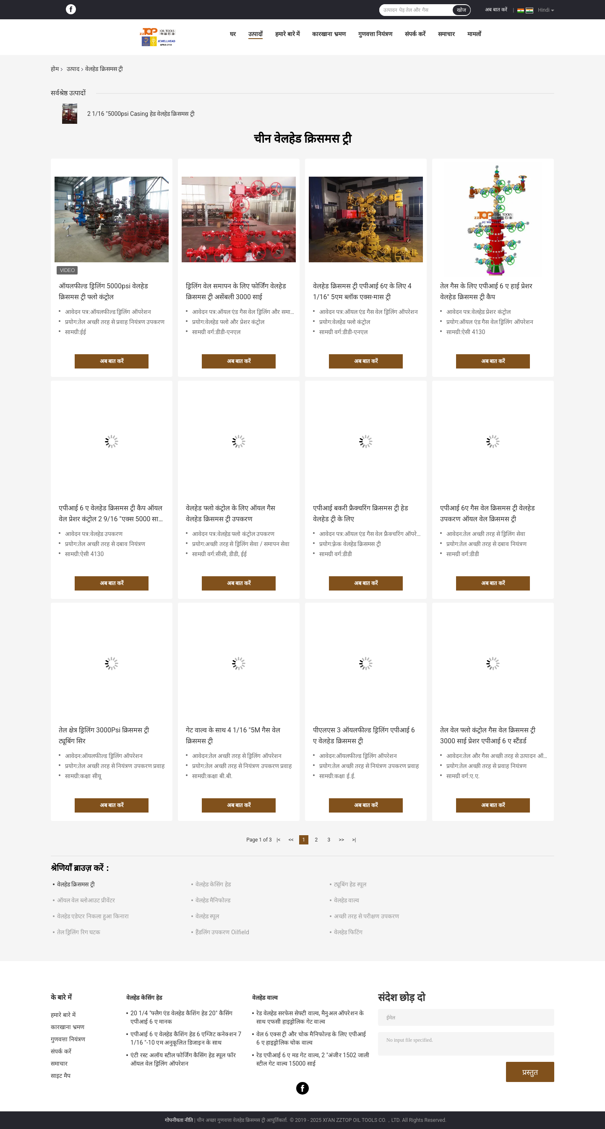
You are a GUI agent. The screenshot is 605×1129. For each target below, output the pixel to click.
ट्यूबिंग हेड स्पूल (350, 884)
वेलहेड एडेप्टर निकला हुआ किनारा (93, 916)
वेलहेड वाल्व (346, 900)
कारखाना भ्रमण (328, 34)
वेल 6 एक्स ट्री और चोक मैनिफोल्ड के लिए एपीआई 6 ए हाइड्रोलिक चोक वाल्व (311, 1038)
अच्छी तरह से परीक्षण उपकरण (366, 916)
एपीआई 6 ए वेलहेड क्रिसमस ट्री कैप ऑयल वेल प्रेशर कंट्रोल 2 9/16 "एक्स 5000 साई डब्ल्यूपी (110, 514)
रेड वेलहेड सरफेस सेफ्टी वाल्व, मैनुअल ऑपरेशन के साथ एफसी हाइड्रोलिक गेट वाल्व (310, 1017)
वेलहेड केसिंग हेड (213, 884)
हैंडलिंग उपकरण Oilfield (222, 932)
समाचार (446, 34)
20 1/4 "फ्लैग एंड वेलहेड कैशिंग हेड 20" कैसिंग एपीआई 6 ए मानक (181, 1017)
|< (278, 840)
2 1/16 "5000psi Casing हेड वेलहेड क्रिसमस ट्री (141, 113)
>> (341, 840)
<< (291, 840)
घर (233, 34)
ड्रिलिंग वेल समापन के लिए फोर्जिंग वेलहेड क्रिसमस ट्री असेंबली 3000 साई (236, 291)
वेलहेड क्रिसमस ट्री (76, 884)
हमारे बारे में (287, 34)
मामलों (474, 34)
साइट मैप (60, 1075)
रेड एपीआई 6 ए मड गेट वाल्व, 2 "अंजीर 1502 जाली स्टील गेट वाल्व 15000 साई (312, 1059)
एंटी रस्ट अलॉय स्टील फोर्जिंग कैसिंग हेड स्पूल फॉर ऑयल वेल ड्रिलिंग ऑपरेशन (183, 1059)
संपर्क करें (415, 34)
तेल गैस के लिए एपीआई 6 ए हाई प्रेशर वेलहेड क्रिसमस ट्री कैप (486, 291)
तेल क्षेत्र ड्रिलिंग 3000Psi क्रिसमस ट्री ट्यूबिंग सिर (104, 735)
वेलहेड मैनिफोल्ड (213, 900)
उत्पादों (255, 34)
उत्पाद (73, 68)
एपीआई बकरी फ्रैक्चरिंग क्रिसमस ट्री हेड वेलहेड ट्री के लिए (360, 513)
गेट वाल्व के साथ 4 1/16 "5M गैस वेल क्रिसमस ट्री (233, 735)
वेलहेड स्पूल (207, 916)
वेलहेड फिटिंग (348, 932)
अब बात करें (496, 10)
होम (55, 68)
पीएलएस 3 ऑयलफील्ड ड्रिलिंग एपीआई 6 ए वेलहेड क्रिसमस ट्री (364, 735)
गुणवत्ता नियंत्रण (375, 34)
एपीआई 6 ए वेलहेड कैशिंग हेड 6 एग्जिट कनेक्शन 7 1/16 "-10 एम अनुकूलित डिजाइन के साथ (185, 1038)
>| (354, 840)
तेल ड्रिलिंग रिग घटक (78, 932)
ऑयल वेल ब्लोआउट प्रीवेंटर (86, 900)
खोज (461, 10)
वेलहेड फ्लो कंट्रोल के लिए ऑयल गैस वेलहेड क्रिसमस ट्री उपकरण (230, 513)
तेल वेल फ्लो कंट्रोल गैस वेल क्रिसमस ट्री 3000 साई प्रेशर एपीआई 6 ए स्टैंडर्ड (487, 735)
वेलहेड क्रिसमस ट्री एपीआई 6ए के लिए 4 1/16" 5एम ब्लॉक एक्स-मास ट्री (362, 291)
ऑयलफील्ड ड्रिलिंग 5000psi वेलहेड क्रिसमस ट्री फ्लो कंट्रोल (103, 291)
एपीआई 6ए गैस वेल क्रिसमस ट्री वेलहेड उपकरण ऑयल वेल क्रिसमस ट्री (487, 513)
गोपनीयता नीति (179, 1120)
